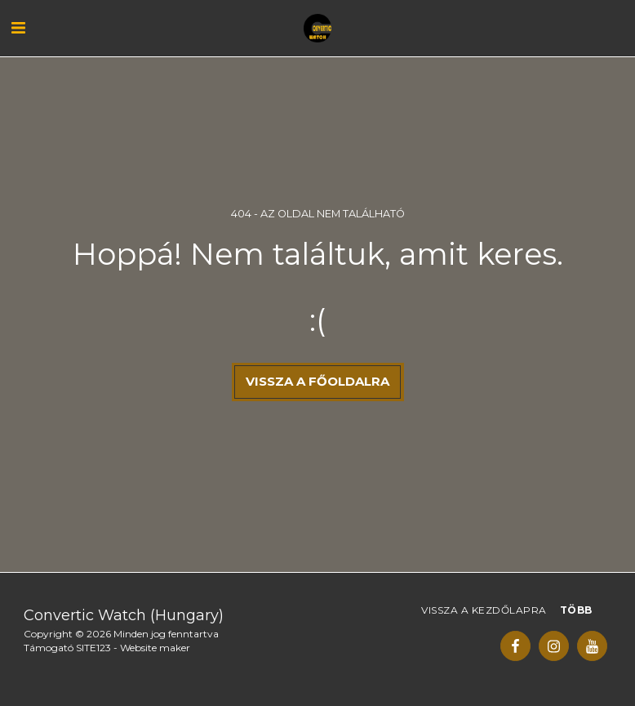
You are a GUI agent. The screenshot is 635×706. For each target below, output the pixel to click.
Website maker (155, 647)
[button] (18, 27)
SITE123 (93, 647)
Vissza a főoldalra (317, 381)
